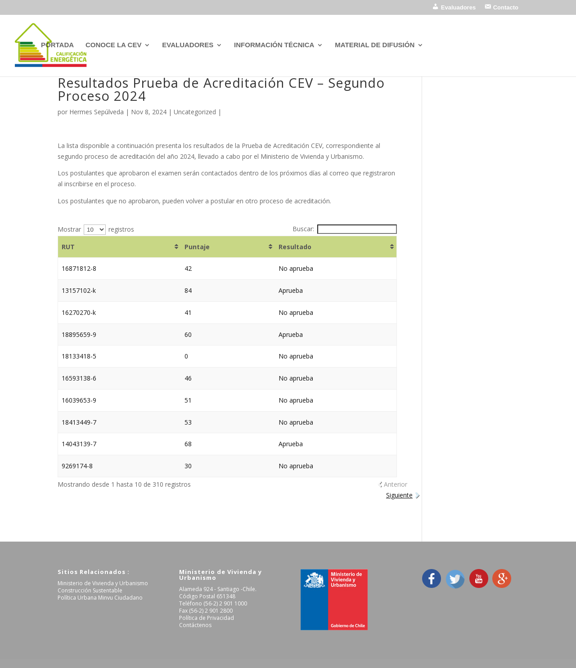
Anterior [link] (395, 484)
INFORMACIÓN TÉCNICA (274, 45)
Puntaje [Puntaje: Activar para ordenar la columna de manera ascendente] (197, 246)
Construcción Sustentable (90, 590)
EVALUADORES (187, 45)
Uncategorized (195, 112)
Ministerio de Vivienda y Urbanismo (103, 583)
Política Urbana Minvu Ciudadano (100, 597)
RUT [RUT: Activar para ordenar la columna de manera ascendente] (68, 246)
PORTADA (57, 45)
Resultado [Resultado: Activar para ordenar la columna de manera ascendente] (295, 246)
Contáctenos (195, 625)
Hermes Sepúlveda (96, 112)
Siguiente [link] (399, 495)
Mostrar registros (96, 229)
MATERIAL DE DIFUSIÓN (374, 45)
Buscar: (344, 228)
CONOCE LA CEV (113, 45)
